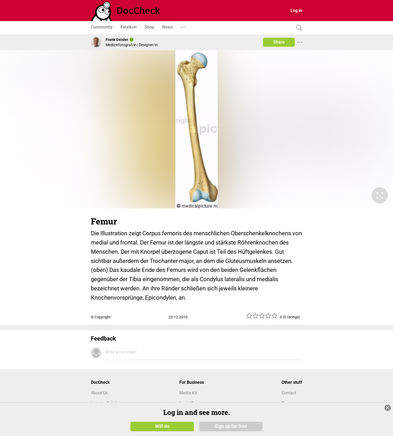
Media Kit (188, 392)
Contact (289, 392)
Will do (162, 426)
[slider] (262, 318)
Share (279, 42)
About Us (99, 392)
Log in (296, 10)
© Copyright (101, 317)
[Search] (297, 28)
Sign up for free (230, 426)
